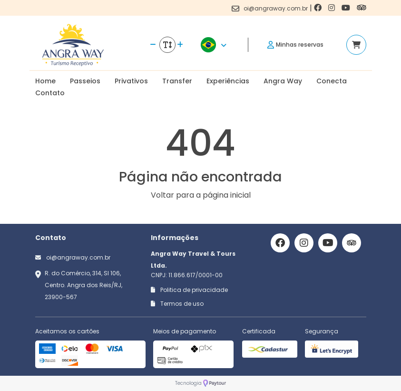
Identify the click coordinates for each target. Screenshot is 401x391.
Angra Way (283, 81)
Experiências (227, 81)
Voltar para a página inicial (201, 195)
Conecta (331, 81)
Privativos (131, 81)
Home (45, 81)
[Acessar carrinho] (356, 45)
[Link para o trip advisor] (361, 7)
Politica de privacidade (189, 290)
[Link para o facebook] (318, 7)
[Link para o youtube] (347, 7)
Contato (50, 93)
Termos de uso (177, 304)
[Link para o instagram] (332, 7)
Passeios (85, 81)
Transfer (177, 81)
